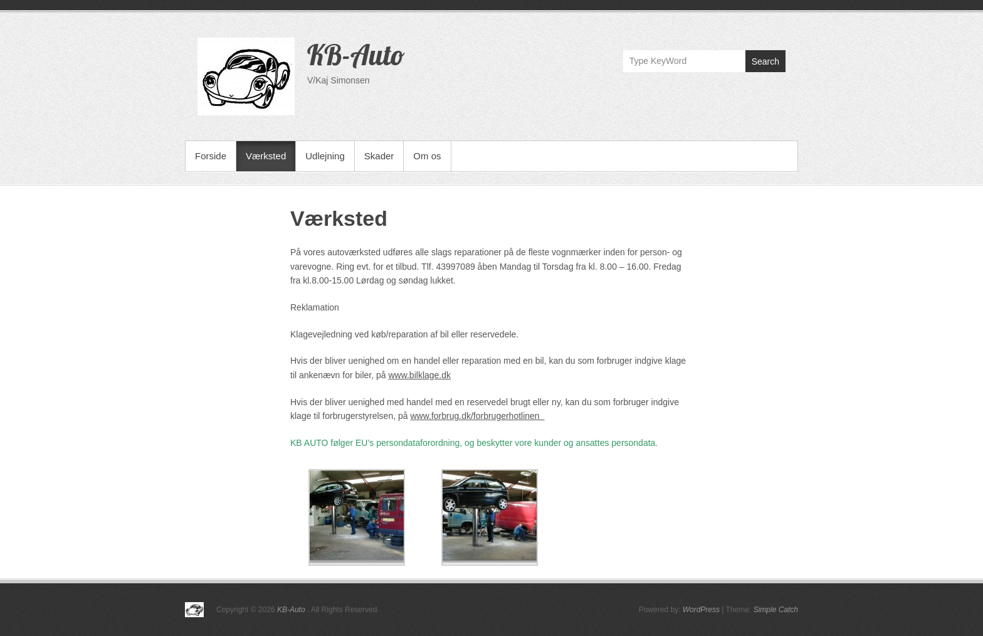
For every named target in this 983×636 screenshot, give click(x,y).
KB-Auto (356, 54)
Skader (379, 156)
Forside (210, 156)
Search (765, 61)
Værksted (266, 156)
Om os (427, 156)
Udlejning (325, 156)
